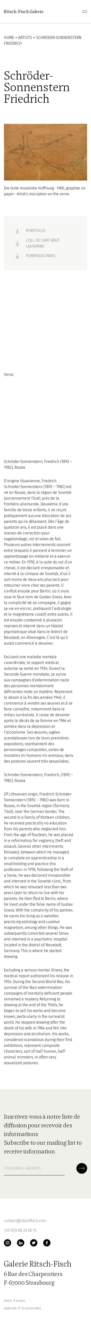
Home (9, 37)
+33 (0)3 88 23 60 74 (20, 1230)
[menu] (84, 11)
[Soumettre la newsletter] (81, 1168)
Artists (25, 37)
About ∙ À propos (14, 1300)
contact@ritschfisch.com (25, 1220)
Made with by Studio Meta (22, 1308)
